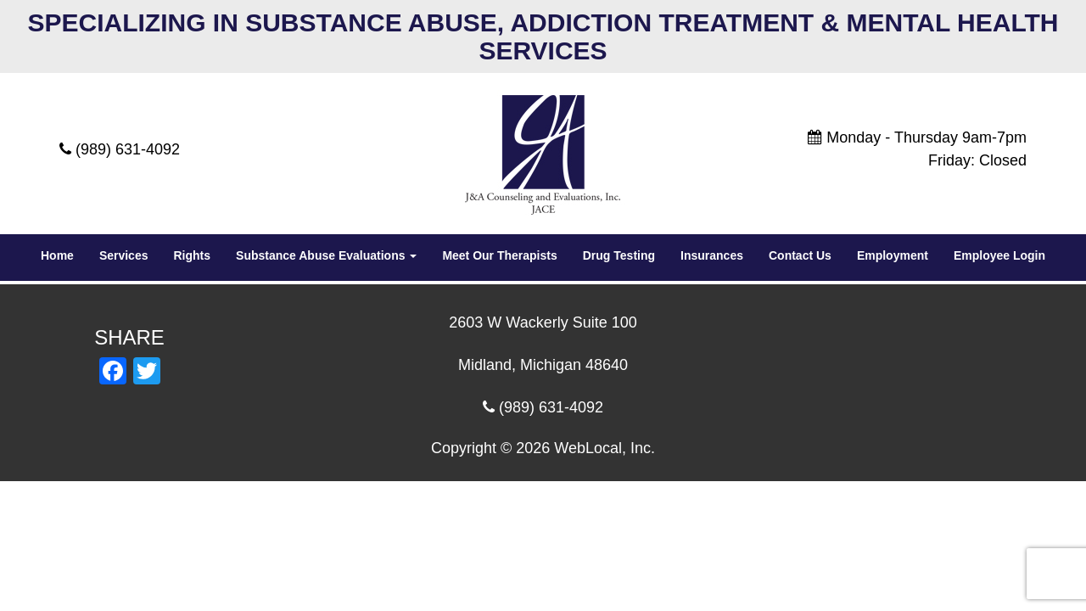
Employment (892, 255)
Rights (191, 255)
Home (57, 255)
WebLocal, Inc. (604, 448)
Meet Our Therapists (499, 255)
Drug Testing (619, 255)
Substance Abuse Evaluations (326, 255)
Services (123, 255)
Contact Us (800, 255)
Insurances (711, 255)
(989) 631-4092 (128, 149)
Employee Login (999, 255)
